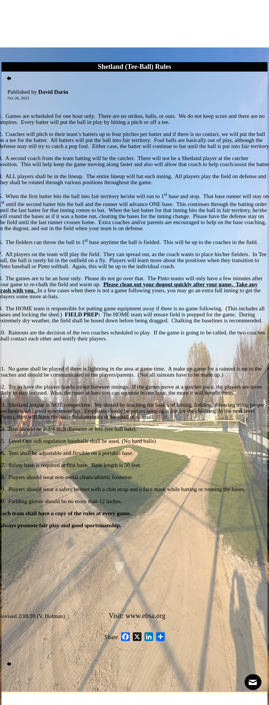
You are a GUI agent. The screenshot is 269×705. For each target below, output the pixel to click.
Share (111, 637)
